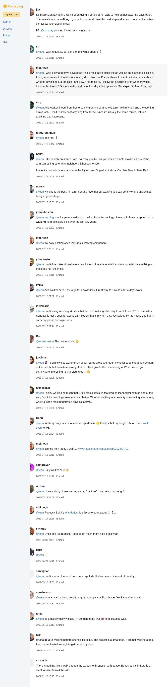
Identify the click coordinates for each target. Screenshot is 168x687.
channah (47, 665)
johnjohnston (50, 216)
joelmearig (48, 310)
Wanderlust (77, 517)
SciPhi (46, 158)
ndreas (46, 191)
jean (44, 9)
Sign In (7, 21)
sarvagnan (48, 575)
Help (5, 42)
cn (43, 46)
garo (45, 554)
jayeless (47, 362)
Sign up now (11, 14)
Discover (8, 28)
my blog (55, 221)
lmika (45, 289)
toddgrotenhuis (51, 137)
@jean (46, 51)
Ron (44, 340)
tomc (45, 618)
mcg (45, 107)
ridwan (46, 490)
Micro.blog (15, 6)
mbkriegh (48, 67)
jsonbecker (49, 392)
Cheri (45, 422)
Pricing (7, 35)
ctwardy (47, 533)
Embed (66, 36)
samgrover (49, 469)
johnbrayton (49, 263)
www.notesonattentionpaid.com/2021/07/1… (110, 453)
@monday (53, 30)
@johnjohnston (51, 345)
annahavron (49, 596)
